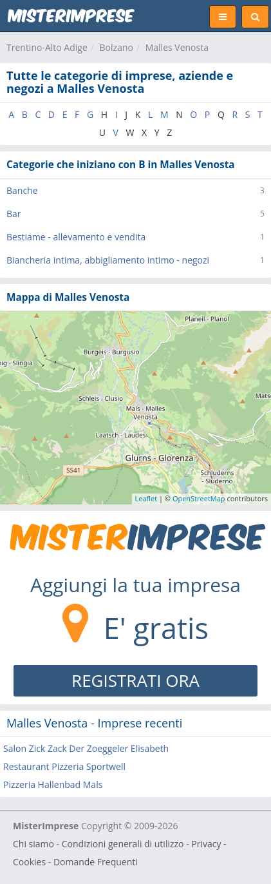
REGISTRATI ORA (135, 680)
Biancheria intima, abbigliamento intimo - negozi (107, 260)
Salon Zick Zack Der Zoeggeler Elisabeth (86, 748)
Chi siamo (33, 844)
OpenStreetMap (199, 498)
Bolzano (116, 47)
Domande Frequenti (95, 862)
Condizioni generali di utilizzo (123, 844)
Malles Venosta (177, 47)
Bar (13, 213)
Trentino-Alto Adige (47, 47)
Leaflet (146, 498)
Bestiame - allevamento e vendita (75, 237)
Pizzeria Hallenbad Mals (52, 784)
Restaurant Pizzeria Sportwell (64, 766)
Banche (22, 190)
